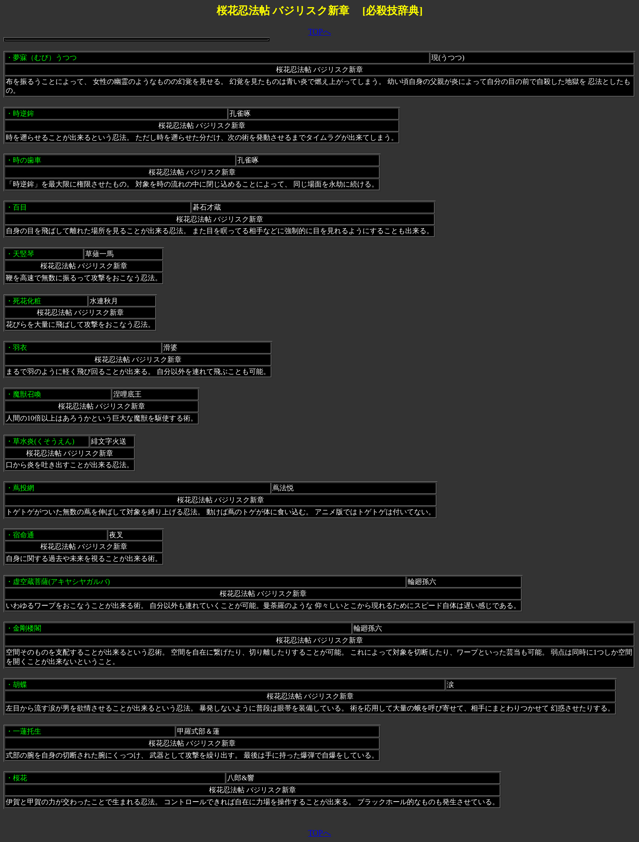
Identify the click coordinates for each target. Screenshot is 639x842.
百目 (20, 207)
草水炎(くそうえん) (44, 441)
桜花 (20, 778)
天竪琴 (23, 254)
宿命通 (23, 535)
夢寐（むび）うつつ (45, 57)
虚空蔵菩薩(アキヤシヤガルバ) (61, 581)
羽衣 (20, 347)
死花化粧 (27, 301)
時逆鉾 (23, 113)
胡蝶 (20, 684)
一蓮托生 (27, 731)
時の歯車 (27, 160)
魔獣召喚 (27, 394)
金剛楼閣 (27, 628)
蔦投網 (27, 488)
